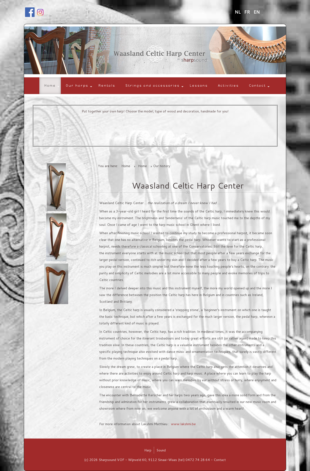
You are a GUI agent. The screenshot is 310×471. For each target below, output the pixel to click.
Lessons (199, 85)
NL (238, 12)
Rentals (106, 85)
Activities (228, 85)
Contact (257, 85)
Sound (161, 450)
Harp (147, 450)
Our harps (77, 85)
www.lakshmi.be (183, 424)
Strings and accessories (152, 85)
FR (247, 12)
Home (50, 85)
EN (256, 12)
